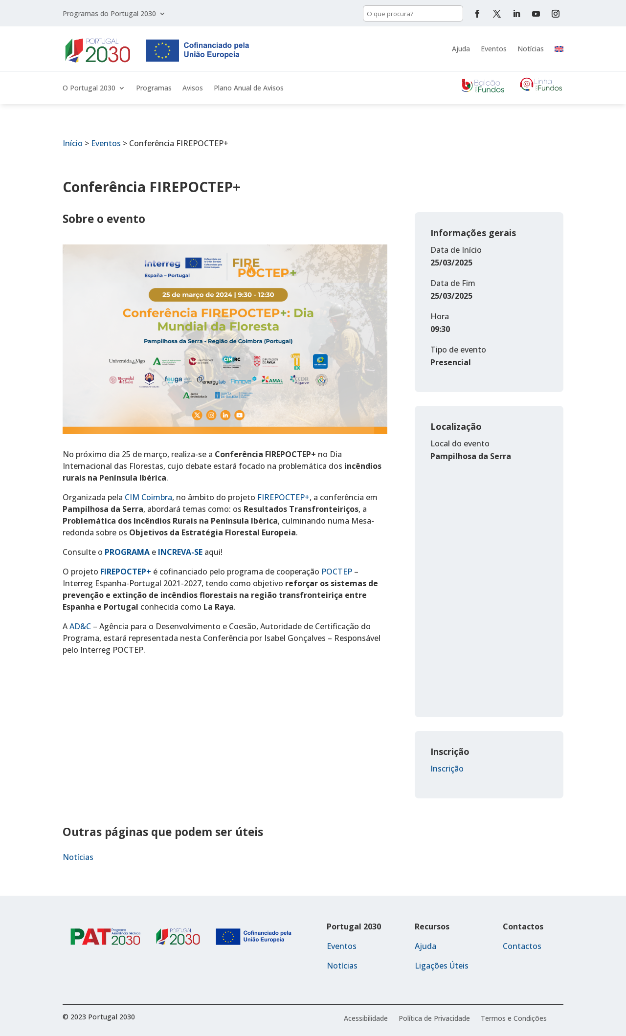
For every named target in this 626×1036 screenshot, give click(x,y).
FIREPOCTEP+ (283, 497)
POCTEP (336, 571)
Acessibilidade (366, 1019)
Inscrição (447, 768)
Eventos (494, 48)
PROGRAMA (127, 552)
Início (73, 143)
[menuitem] (559, 48)
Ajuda (461, 48)
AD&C (80, 626)
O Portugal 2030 (89, 88)
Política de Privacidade (434, 1019)
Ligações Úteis (442, 965)
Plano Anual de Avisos (249, 88)
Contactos (522, 946)
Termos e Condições (514, 1019)
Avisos (192, 88)
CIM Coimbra (148, 497)
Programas (154, 88)
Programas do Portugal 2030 (109, 14)
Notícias (530, 48)
